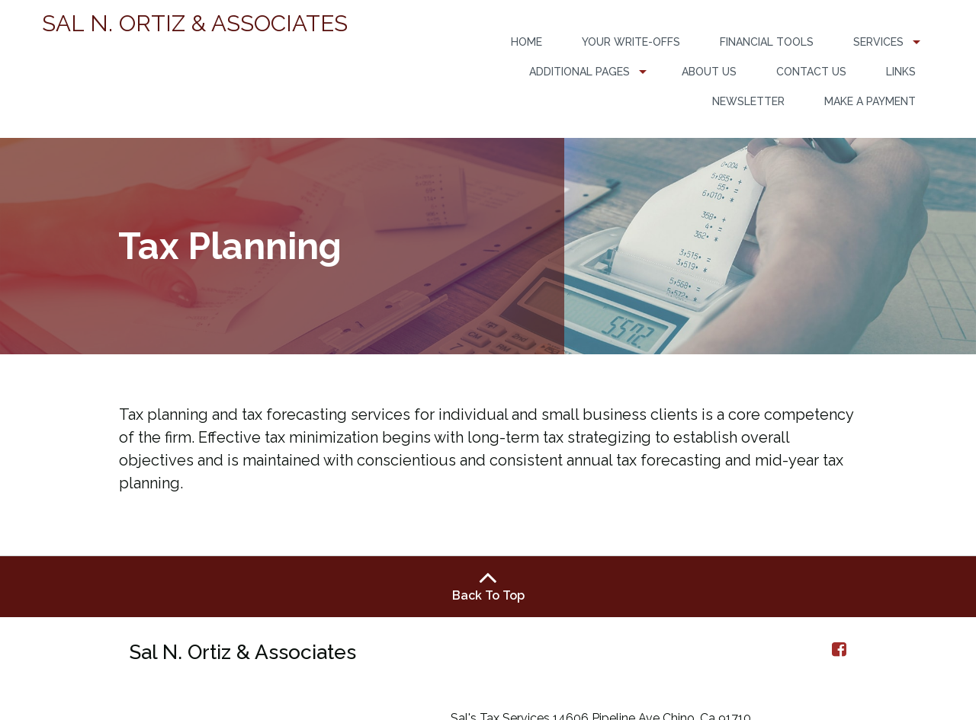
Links (901, 72)
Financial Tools (767, 42)
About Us (709, 72)
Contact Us (811, 72)
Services (878, 42)
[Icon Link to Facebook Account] (839, 649)
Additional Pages (579, 72)
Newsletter (748, 101)
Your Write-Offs (631, 42)
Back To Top (488, 585)
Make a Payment (870, 101)
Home (526, 42)
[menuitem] (526, 42)
